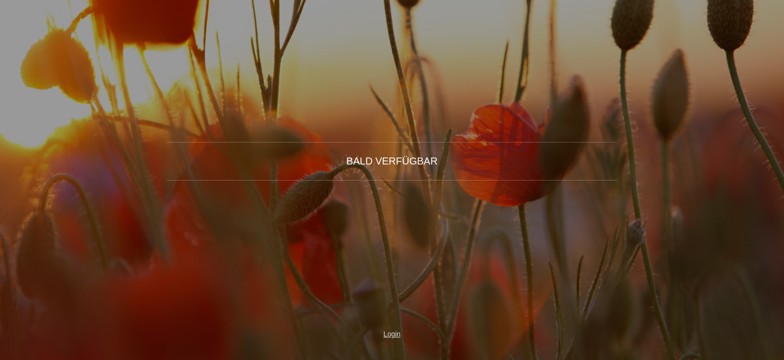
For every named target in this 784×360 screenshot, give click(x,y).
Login (392, 334)
